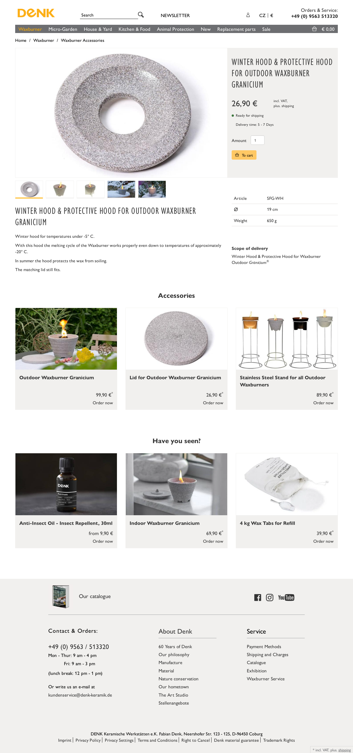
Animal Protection (175, 28)
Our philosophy (174, 654)
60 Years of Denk (175, 646)
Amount (239, 140)
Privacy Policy (88, 740)
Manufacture (170, 662)
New (206, 28)
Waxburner (30, 28)
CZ (266, 15)
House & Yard (98, 28)
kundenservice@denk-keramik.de (80, 694)
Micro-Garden (63, 28)
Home (20, 40)
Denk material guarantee (236, 740)
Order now (103, 402)
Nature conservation (179, 678)
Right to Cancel (195, 740)
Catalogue (256, 662)
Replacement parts (236, 28)
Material (166, 670)
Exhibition (257, 670)
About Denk (175, 630)
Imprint (64, 740)
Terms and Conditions (157, 740)
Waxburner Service (266, 678)
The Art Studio (173, 694)
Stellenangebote (174, 702)
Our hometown (174, 686)
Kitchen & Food (134, 28)
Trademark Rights (279, 740)
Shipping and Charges (267, 654)
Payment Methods (264, 646)
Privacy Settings (119, 740)
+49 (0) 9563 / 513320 (78, 646)
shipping (288, 105)
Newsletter (175, 15)
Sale (266, 28)
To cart (244, 155)
